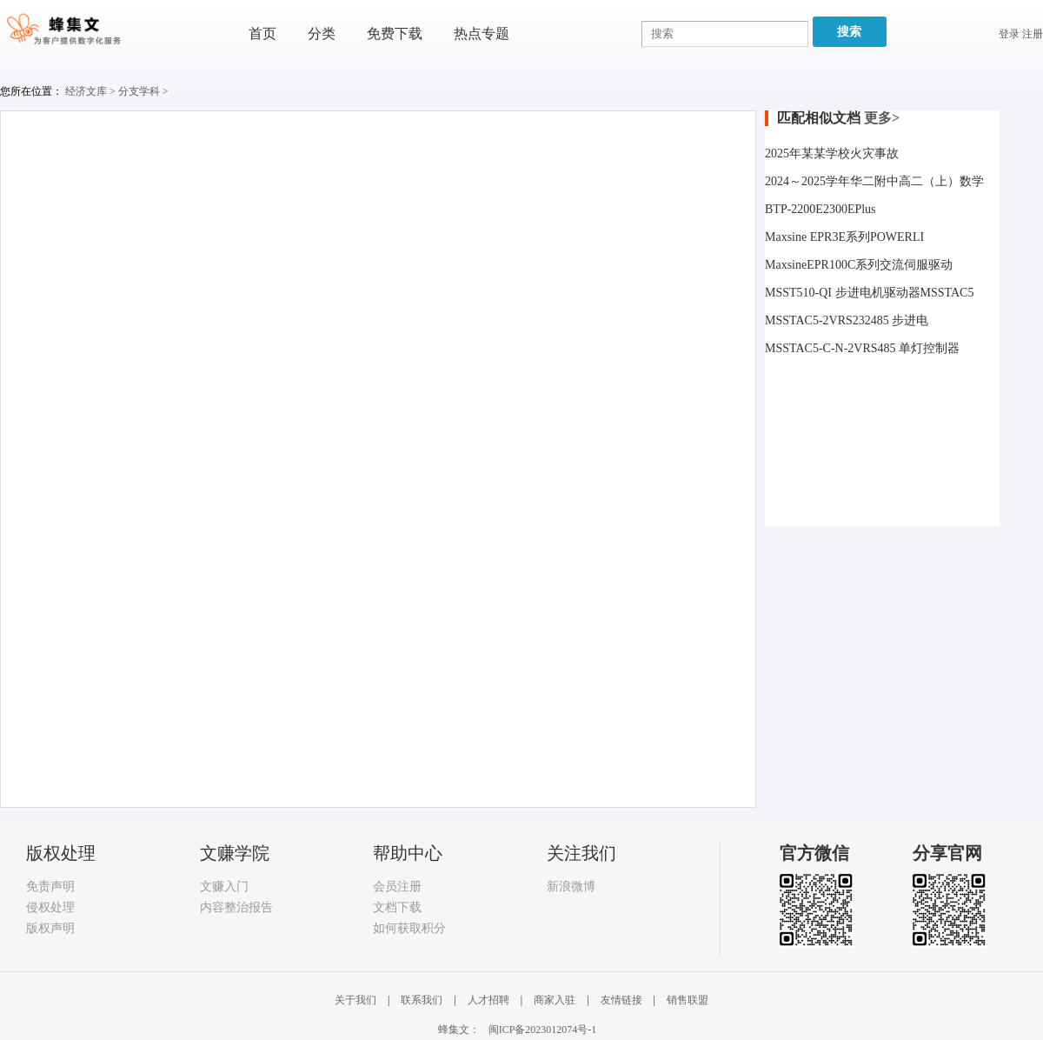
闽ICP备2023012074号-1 (542, 1029)
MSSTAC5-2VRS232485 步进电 (846, 320)
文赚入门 (224, 886)
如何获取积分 (409, 928)
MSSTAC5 (947, 292)
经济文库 (86, 91)
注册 (1032, 34)
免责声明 (50, 886)
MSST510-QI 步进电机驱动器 (842, 292)
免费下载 (394, 33)
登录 (1009, 34)
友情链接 (623, 1000)
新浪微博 (571, 886)
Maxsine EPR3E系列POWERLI (844, 236)
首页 (262, 33)
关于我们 (357, 1000)
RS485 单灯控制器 (911, 348)
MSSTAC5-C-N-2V (813, 348)
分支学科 (139, 91)
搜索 (849, 31)
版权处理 (61, 853)
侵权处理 (50, 907)
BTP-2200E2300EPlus (820, 209)
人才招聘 (490, 1000)
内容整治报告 (236, 907)
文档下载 (397, 907)
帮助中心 (407, 853)
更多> (882, 117)
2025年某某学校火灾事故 (832, 153)
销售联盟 (687, 1000)
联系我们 (423, 1000)
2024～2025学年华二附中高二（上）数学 (874, 181)
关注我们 (581, 853)
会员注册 (397, 886)
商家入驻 (556, 1000)
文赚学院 (234, 853)
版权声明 (50, 928)
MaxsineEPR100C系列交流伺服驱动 (859, 264)
